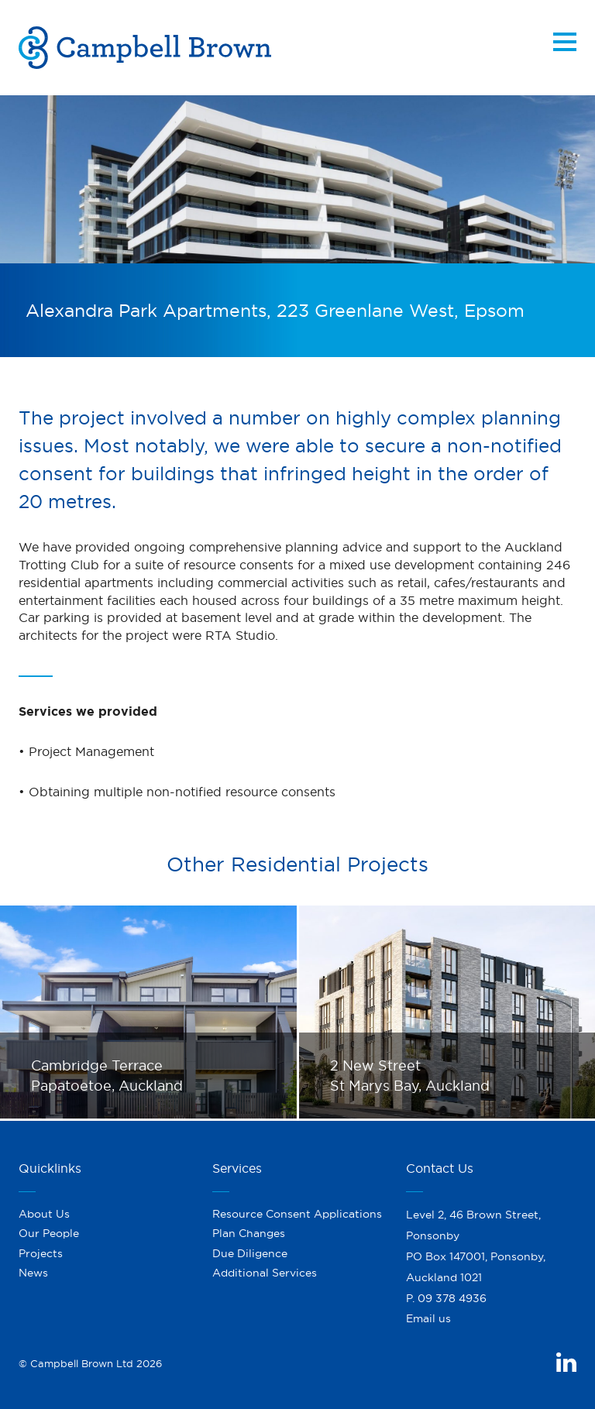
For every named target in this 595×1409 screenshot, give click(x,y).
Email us (428, 1318)
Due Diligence (249, 1253)
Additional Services (264, 1272)
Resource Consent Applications (297, 1214)
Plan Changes (248, 1233)
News (33, 1272)
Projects (41, 1253)
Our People (49, 1233)
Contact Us (439, 1168)
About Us (44, 1214)
